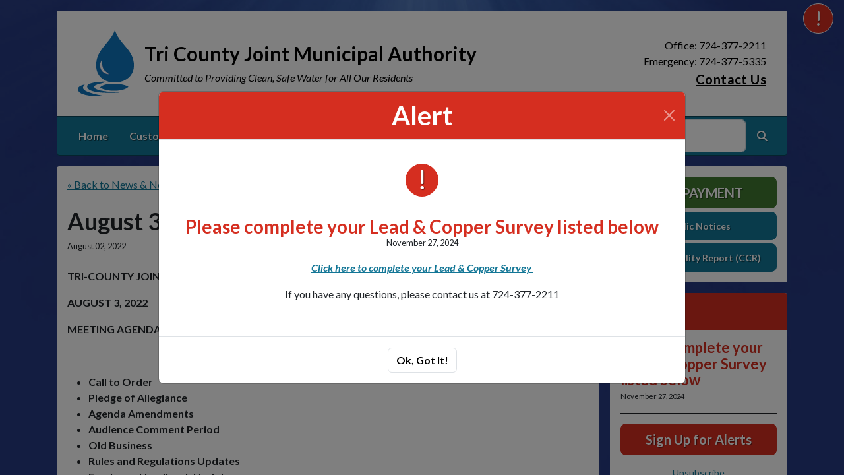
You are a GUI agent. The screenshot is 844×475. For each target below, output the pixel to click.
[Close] (669, 115)
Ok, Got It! (422, 360)
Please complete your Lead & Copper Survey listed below (422, 226)
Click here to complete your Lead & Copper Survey (422, 267)
